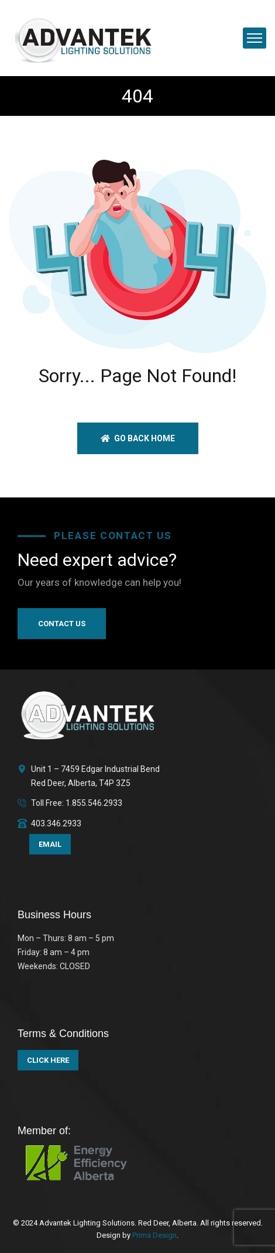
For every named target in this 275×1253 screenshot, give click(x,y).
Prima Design (153, 1235)
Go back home (138, 438)
